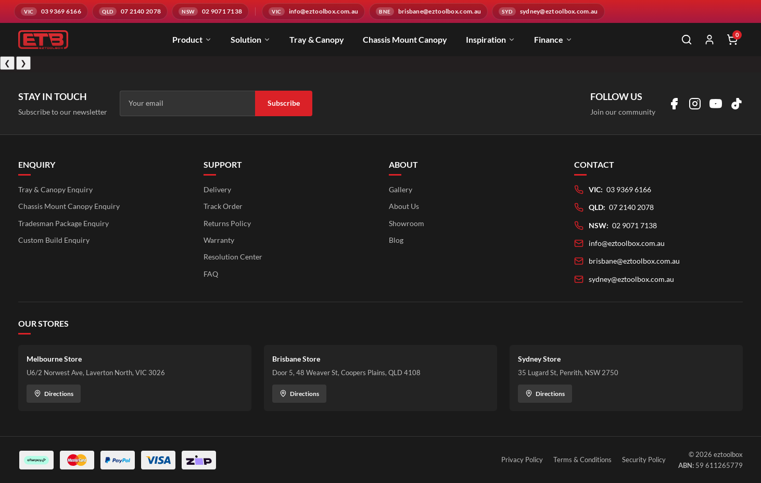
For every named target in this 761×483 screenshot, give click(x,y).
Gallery (400, 189)
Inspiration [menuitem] (490, 39)
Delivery (217, 189)
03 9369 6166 (628, 189)
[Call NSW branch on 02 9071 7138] (210, 11)
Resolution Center (233, 256)
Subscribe (284, 102)
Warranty (219, 240)
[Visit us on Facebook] (674, 103)
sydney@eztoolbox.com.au (631, 279)
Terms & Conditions (582, 459)
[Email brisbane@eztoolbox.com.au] (428, 11)
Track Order (223, 206)
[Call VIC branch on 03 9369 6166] (51, 11)
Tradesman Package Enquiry (63, 223)
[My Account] (709, 39)
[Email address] (187, 103)
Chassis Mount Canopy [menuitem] (405, 39)
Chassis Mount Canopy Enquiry (69, 206)
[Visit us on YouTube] (715, 103)
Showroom (406, 223)
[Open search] (686, 39)
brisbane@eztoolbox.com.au (634, 260)
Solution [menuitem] (251, 39)
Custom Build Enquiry (54, 240)
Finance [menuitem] (553, 39)
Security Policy (644, 459)
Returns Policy (227, 223)
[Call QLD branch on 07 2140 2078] (130, 11)
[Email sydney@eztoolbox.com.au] (548, 11)
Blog (396, 240)
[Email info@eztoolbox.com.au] (313, 11)
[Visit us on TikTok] (736, 103)
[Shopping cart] (732, 39)
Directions (53, 394)
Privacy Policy (522, 459)
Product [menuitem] (192, 39)
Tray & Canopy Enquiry (55, 189)
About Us (404, 206)
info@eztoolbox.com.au (627, 243)
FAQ (211, 273)
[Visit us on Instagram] (695, 103)
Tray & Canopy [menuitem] (316, 39)
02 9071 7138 (634, 225)
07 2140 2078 (631, 207)
